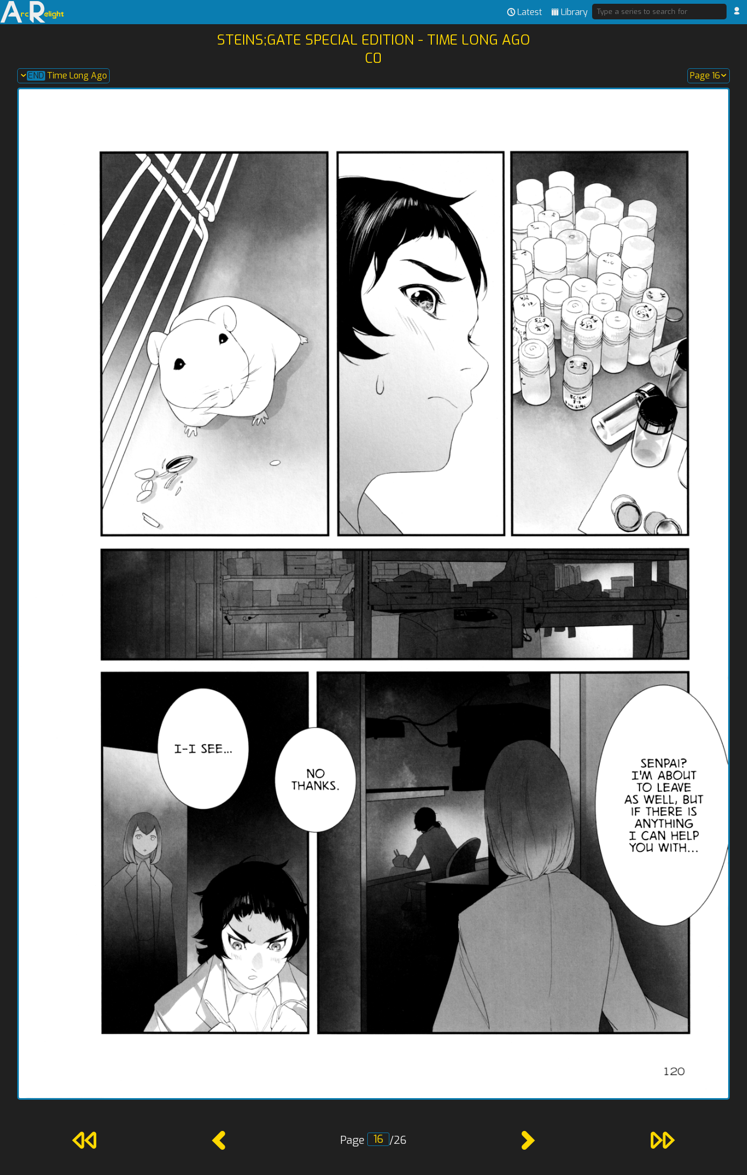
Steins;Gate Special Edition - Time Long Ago (373, 40)
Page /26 (373, 1140)
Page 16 (708, 76)
